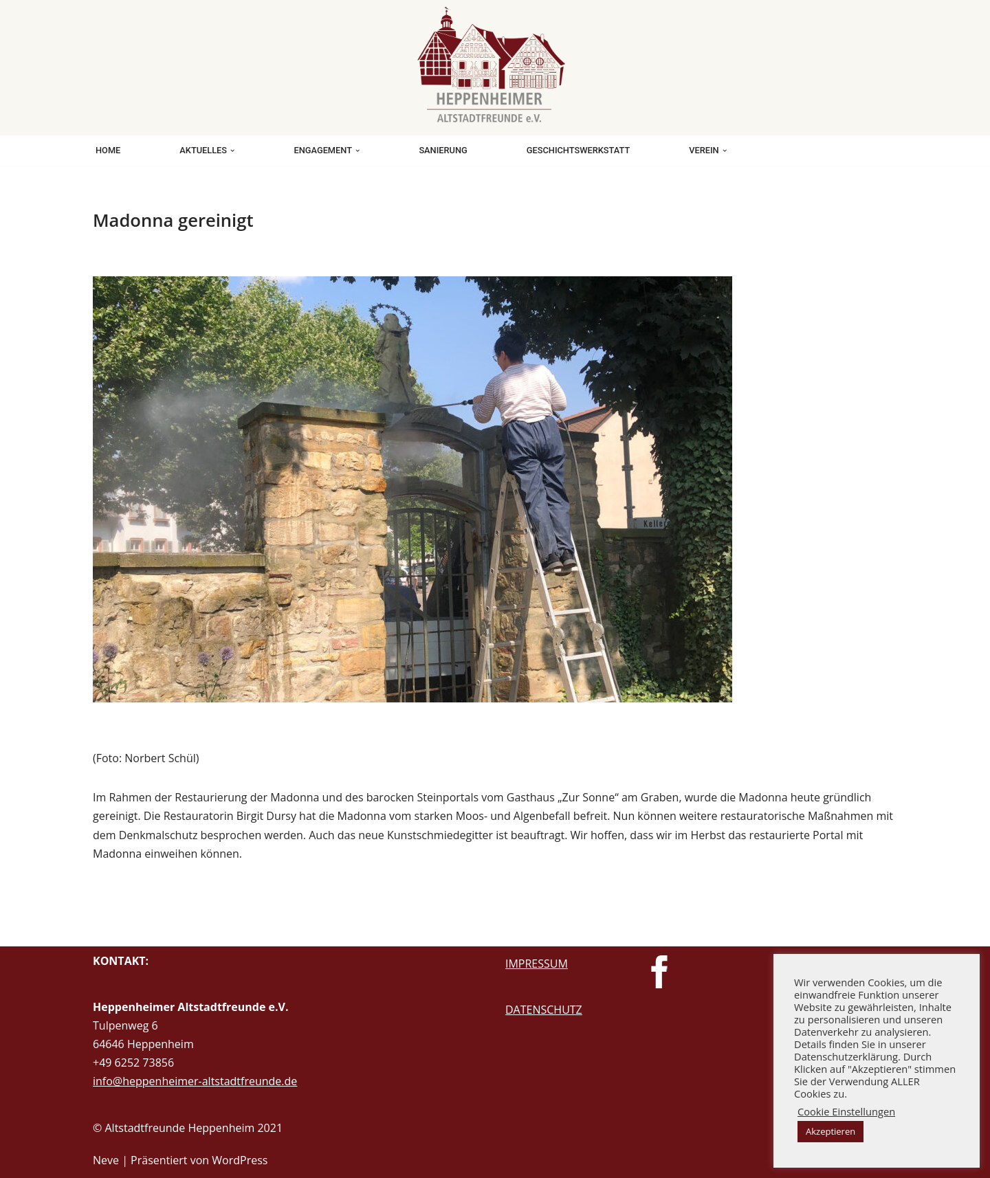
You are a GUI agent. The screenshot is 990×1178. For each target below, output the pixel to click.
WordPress (239, 1160)
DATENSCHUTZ (543, 1009)
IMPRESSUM (536, 963)
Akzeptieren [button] (830, 1131)
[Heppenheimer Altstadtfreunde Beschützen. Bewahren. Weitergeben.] (495, 64)
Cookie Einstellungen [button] (846, 1111)
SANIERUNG (443, 150)
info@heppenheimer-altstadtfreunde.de (195, 1081)
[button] (232, 150)
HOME (108, 150)
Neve (106, 1160)
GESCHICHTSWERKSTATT (578, 150)
